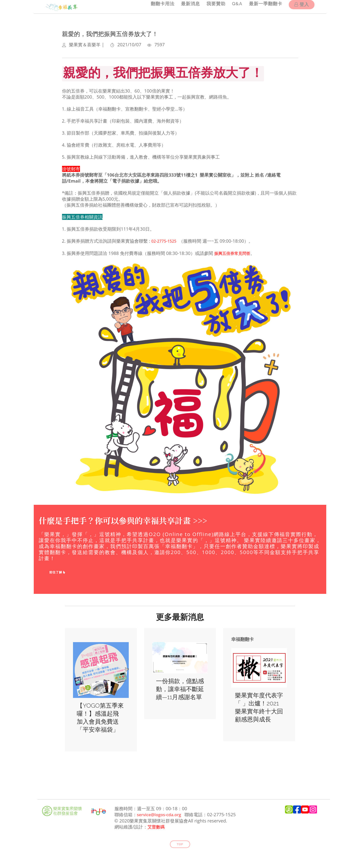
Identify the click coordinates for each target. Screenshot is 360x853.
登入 (301, 7)
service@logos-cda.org (161, 814)
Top (180, 843)
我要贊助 (211, 6)
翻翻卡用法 (155, 6)
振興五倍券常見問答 (234, 253)
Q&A (234, 6)
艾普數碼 (157, 826)
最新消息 (184, 6)
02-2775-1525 (165, 241)
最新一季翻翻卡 (264, 6)
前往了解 (57, 572)
